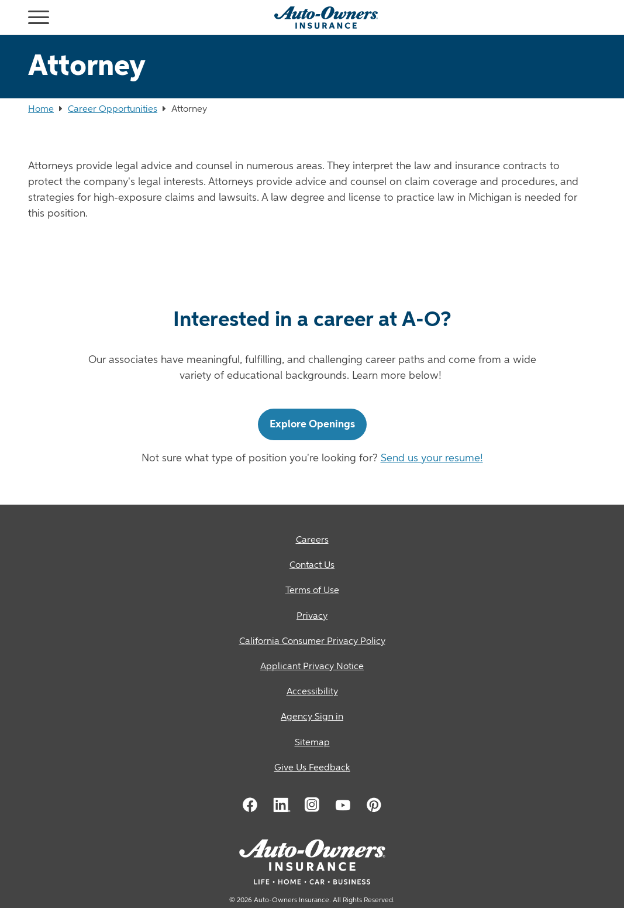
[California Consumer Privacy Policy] (312, 642)
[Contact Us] (312, 566)
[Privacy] (312, 617)
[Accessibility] (312, 692)
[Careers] (312, 541)
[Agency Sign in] (312, 717)
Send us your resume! (432, 458)
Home (41, 109)
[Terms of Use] (312, 591)
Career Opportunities (112, 109)
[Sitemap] (312, 743)
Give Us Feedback (312, 768)
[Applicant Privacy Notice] (312, 667)
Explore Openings (312, 424)
